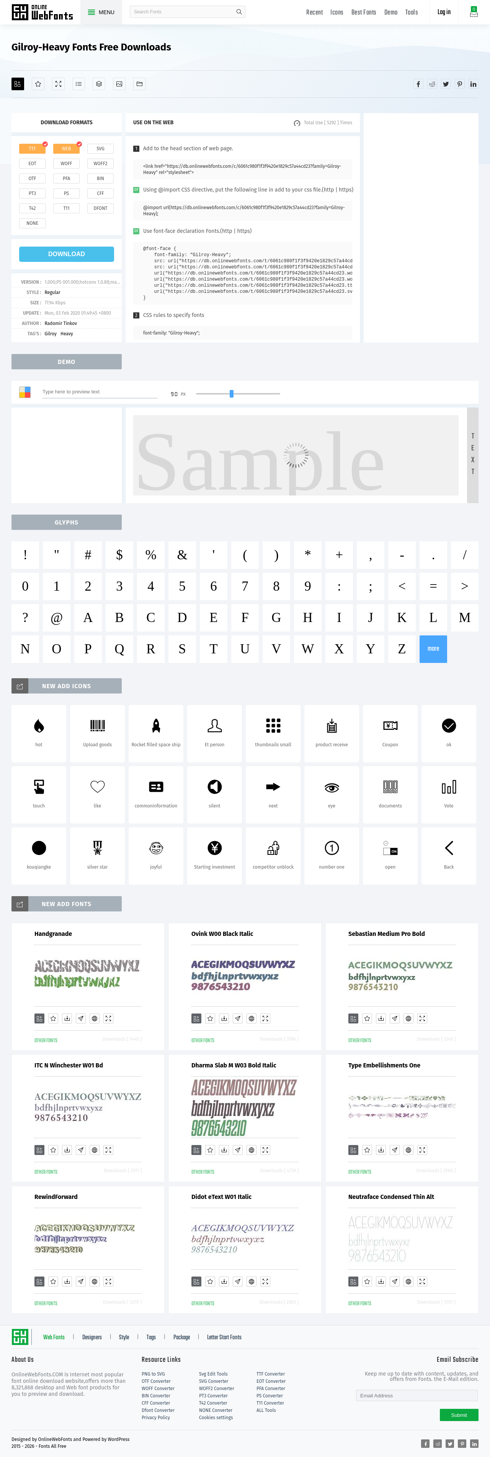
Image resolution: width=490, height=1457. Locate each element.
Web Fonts (54, 1338)
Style (124, 1338)
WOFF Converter (158, 1388)
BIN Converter (156, 1396)
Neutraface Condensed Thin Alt (391, 1196)
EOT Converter (271, 1381)
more (433, 649)
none (32, 223)
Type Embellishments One (384, 1065)
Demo (391, 12)
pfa (66, 178)
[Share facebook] (418, 84)
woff (66, 163)
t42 (32, 208)
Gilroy (50, 333)
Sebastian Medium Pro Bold (386, 933)
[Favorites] (38, 84)
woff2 (101, 163)
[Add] (17, 84)
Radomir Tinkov (60, 323)
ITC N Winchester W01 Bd (68, 1065)
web (66, 148)
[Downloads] (67, 1018)
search (239, 12)
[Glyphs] (78, 84)
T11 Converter (270, 1403)
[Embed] (95, 1018)
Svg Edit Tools (213, 1374)
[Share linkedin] (474, 84)
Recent (314, 12)
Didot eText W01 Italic (221, 1196)
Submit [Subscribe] (459, 1415)
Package (181, 1338)
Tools (411, 12)
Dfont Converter (158, 1410)
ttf (32, 148)
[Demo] (58, 84)
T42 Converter (213, 1403)
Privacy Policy (156, 1417)
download (66, 254)
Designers (92, 1338)
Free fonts (45, 13)
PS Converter (269, 1396)
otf (32, 178)
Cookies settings (216, 1417)
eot (32, 163)
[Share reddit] (432, 84)
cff (100, 193)
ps (66, 193)
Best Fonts (364, 12)
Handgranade (53, 933)
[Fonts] (139, 84)
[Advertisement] (421, 228)
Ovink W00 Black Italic (222, 933)
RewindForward (56, 1196)
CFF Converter (156, 1403)
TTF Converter (270, 1374)
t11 (66, 208)
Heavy (66, 333)
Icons (337, 12)
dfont (100, 208)
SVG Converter (213, 1381)
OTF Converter (156, 1381)
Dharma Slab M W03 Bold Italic (233, 1065)
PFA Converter (270, 1388)
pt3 (32, 193)
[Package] (99, 84)
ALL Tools (266, 1410)
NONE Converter (215, 1410)
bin (100, 178)
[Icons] (119, 84)
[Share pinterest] (460, 84)
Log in (444, 12)
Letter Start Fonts (224, 1338)
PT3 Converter (213, 1396)
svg (100, 148)
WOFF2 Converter (216, 1388)
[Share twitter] (446, 84)
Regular (52, 292)
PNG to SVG (153, 1374)
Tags (151, 1338)
